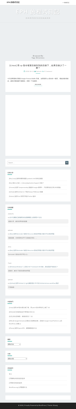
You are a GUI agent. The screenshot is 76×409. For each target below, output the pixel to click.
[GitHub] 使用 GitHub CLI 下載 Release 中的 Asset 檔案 (26, 192)
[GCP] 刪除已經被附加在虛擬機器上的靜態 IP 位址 (26, 217)
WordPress (42, 405)
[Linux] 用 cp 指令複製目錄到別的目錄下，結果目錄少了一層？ (38, 66)
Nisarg (55, 405)
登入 (10, 374)
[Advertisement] (38, 39)
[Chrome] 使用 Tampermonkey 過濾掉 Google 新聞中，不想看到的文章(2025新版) (35, 187)
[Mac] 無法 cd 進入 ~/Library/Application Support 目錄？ (26, 183)
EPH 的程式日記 (13, 2)
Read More (38, 84)
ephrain (39, 71)
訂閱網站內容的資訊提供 (17, 378)
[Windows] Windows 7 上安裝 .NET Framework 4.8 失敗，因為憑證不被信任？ (34, 267)
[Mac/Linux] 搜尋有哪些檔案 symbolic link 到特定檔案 (26, 178)
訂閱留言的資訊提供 (15, 383)
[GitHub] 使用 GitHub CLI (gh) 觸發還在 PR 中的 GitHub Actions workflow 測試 (34, 283)
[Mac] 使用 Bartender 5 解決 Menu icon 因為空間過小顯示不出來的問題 (32, 234)
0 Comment (48, 71)
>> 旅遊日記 (65, 2)
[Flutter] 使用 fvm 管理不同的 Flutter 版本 (22, 196)
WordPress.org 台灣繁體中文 (18, 387)
